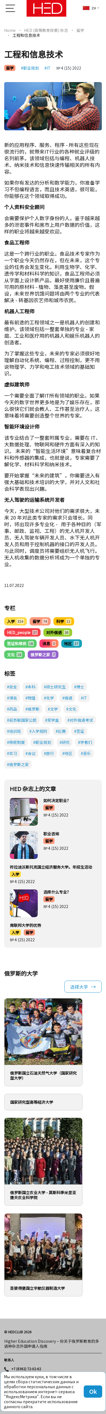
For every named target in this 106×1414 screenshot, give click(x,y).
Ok (92, 1391)
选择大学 (79, 986)
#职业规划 (30, 68)
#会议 (30, 753)
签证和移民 (20, 643)
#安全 (12, 687)
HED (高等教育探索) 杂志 (46, 30)
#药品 (12, 709)
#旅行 (49, 753)
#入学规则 (38, 731)
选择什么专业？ (57, 892)
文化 (14, 654)
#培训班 (14, 731)
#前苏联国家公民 (22, 720)
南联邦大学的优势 (25, 925)
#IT (47, 68)
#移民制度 (16, 742)
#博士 (79, 687)
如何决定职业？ (57, 800)
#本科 (30, 687)
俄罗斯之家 (42, 654)
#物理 (30, 698)
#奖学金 (52, 720)
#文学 (53, 709)
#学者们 (85, 742)
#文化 (71, 709)
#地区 (67, 753)
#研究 (65, 742)
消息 (48, 643)
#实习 (12, 753)
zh (89, 8)
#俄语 (67, 698)
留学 (80, 30)
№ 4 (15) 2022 (68, 68)
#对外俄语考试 (80, 720)
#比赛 (61, 731)
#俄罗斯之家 (18, 764)
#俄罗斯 (32, 709)
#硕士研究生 (55, 687)
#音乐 (86, 753)
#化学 (49, 698)
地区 (71, 643)
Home (10, 30)
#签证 (79, 731)
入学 (15, 621)
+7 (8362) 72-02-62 (26, 1369)
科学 (63, 621)
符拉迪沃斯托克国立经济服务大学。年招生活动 (51, 867)
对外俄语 (57, 632)
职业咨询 (51, 833)
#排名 (12, 698)
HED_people (22, 632)
